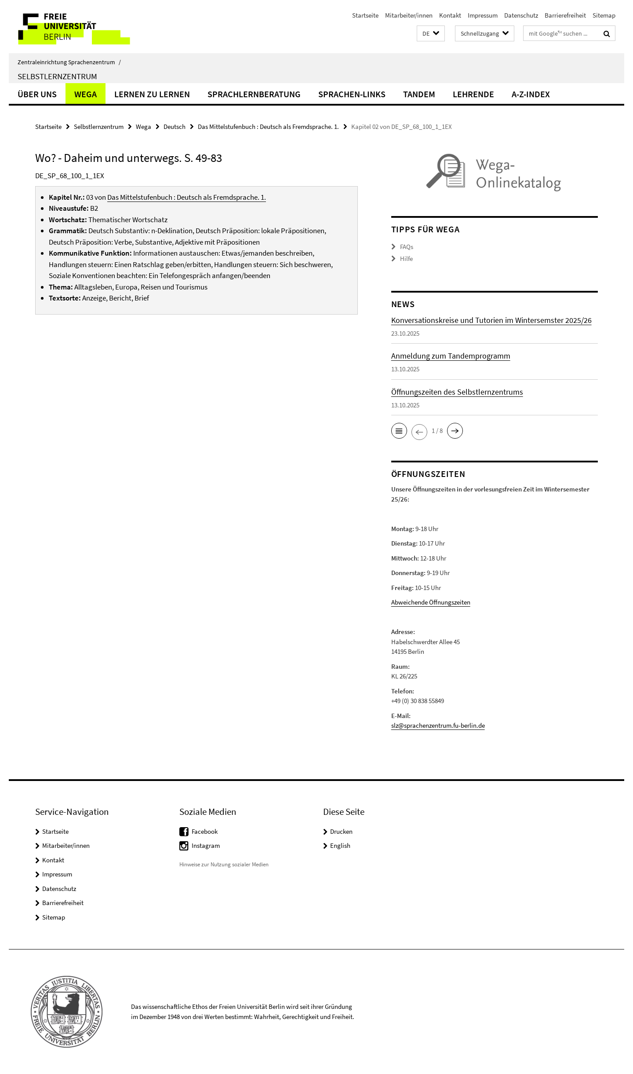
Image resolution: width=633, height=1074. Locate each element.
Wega (85, 93)
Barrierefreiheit (565, 15)
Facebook (205, 831)
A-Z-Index (531, 93)
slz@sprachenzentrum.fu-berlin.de (438, 725)
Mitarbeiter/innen (409, 15)
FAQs (406, 246)
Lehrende (473, 93)
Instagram (206, 845)
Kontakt (450, 15)
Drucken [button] (341, 831)
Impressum (483, 15)
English (340, 845)
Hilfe (406, 258)
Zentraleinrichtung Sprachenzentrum (69, 62)
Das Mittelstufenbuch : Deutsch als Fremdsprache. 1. (268, 126)
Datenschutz (521, 15)
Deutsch (175, 126)
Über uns (37, 93)
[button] (431, 34)
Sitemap (604, 15)
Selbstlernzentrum (57, 76)
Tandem (419, 93)
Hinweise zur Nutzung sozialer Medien (224, 864)
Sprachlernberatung (254, 93)
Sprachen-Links (352, 93)
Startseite (365, 15)
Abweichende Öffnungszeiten (430, 602)
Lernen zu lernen (152, 93)
